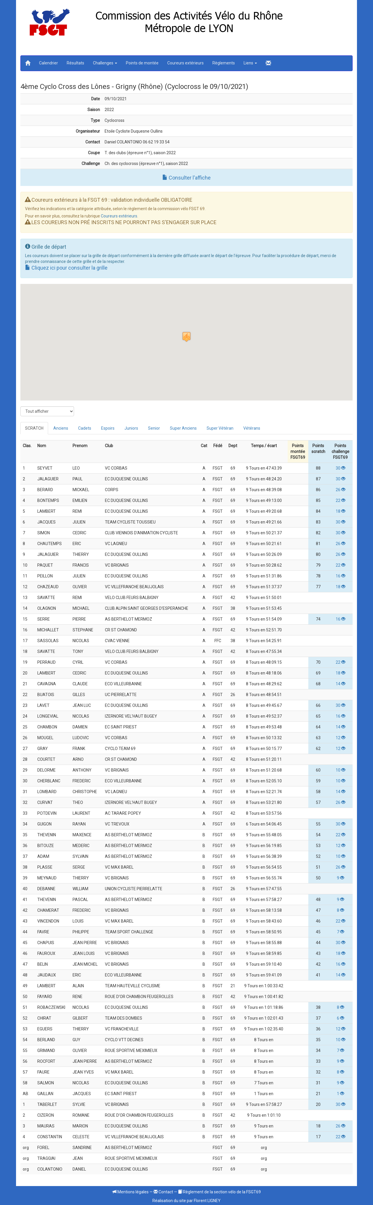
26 (340, 489)
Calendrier (48, 63)
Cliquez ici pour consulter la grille (66, 268)
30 (340, 468)
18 (340, 511)
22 (340, 500)
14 (340, 683)
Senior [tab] (154, 428)
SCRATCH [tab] (34, 428)
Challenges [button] (105, 63)
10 (340, 770)
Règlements (223, 63)
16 (340, 576)
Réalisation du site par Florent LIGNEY (186, 1200)
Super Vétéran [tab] (220, 428)
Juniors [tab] (131, 428)
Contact (163, 1192)
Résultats (75, 63)
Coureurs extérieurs (185, 63)
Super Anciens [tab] (183, 428)
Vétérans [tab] (251, 428)
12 (340, 737)
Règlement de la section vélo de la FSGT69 (219, 1192)
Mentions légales (130, 1192)
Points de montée (142, 63)
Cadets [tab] (84, 428)
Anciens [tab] (60, 428)
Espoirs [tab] (108, 428)
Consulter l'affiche (186, 178)
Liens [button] (250, 63)
